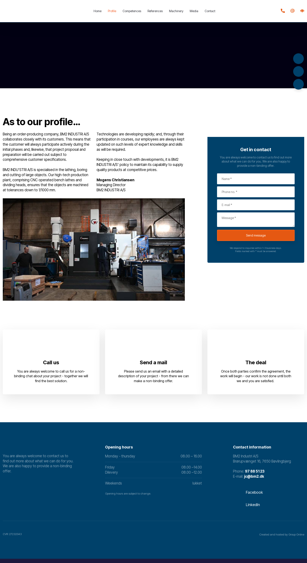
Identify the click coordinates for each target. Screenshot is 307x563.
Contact (210, 11)
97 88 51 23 (255, 471)
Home (97, 11)
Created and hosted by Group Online (281, 534)
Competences (132, 11)
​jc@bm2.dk (254, 476)
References (155, 11)
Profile (112, 11)
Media (194, 11)
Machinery (176, 11)
